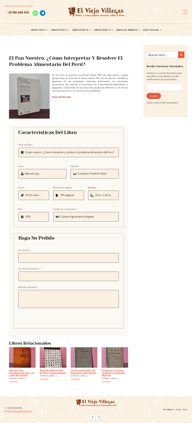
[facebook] (92, 417)
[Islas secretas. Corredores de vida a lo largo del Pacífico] (22, 348)
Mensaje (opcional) (27, 287)
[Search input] (162, 54)
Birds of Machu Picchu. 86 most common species (53, 371)
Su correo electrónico (29, 268)
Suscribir (154, 96)
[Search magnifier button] (181, 55)
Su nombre (24, 250)
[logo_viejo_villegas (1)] (96, 8)
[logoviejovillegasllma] (96, 400)
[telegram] (42, 13)
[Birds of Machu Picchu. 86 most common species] (53, 348)
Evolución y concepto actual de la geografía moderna (113, 373)
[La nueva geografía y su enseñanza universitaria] (84, 348)
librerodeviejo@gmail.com (19, 411)
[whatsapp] (35, 13)
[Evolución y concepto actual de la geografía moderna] (115, 348)
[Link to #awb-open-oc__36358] (185, 12)
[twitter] (99, 417)
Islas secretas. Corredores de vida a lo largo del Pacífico (21, 373)
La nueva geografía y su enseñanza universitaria (83, 371)
